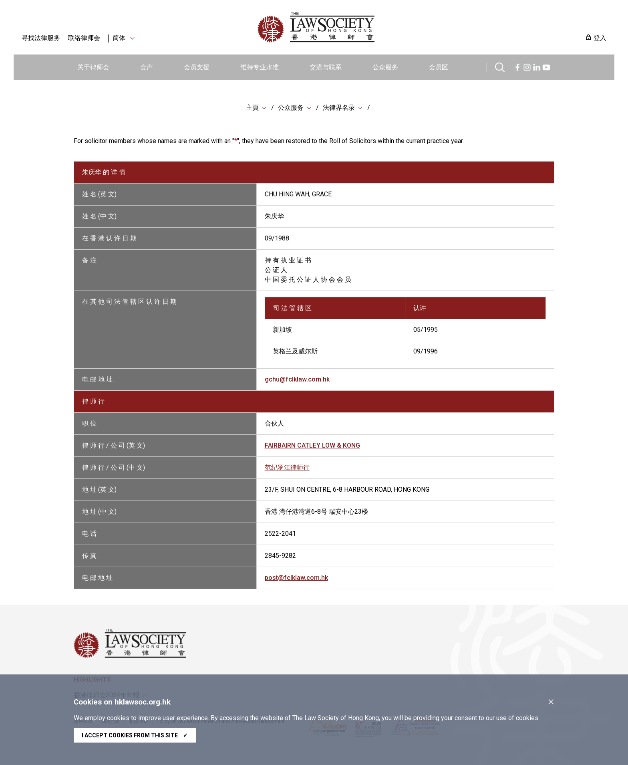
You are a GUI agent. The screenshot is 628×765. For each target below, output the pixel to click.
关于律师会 (93, 67)
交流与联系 (326, 67)
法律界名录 (339, 108)
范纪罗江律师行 (287, 468)
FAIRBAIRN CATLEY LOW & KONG (312, 446)
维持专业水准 (259, 67)
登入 (600, 38)
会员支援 (196, 67)
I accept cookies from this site (135, 735)
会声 (146, 67)
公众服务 (385, 67)
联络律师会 (84, 38)
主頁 (252, 108)
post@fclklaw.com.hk (296, 578)
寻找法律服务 (41, 38)
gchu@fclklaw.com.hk (297, 380)
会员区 (438, 67)
